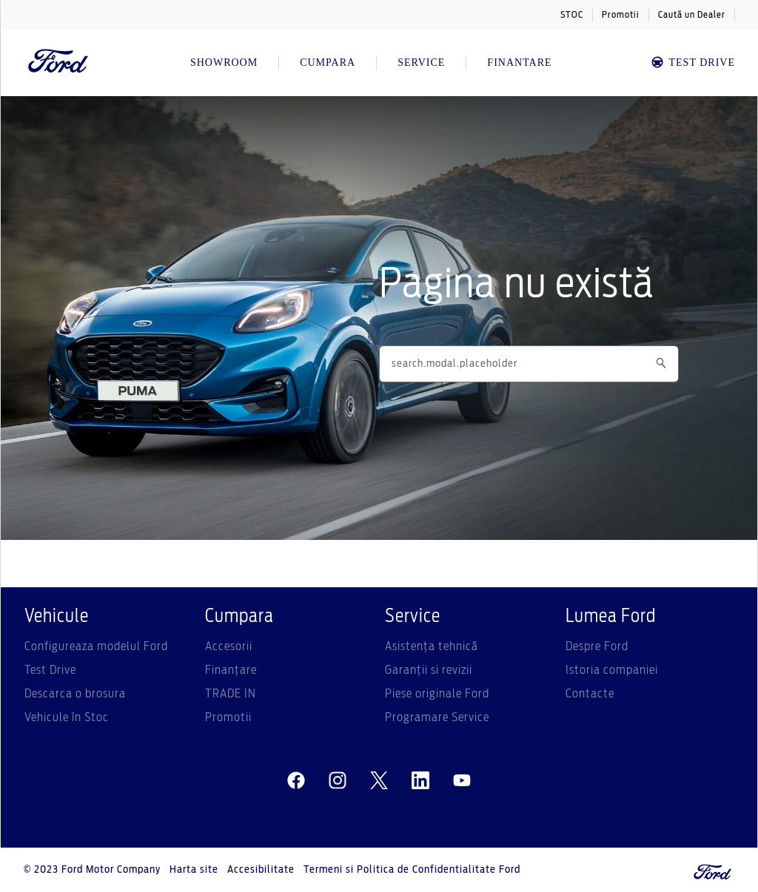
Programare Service (437, 717)
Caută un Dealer (691, 14)
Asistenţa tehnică (431, 646)
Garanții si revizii (428, 670)
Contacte (590, 694)
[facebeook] (296, 781)
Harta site (194, 870)
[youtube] (462, 781)
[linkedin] (420, 781)
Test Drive (50, 670)
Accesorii (228, 646)
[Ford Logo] (58, 63)
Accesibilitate (261, 870)
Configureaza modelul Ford (96, 646)
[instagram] (337, 781)
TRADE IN (230, 694)
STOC (571, 14)
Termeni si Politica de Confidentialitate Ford (411, 870)
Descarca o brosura (75, 694)
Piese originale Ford (437, 694)
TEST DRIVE (692, 62)
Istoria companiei (612, 670)
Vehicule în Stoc (66, 717)
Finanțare (231, 670)
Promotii (621, 14)
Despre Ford (597, 646)
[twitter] (379, 781)
